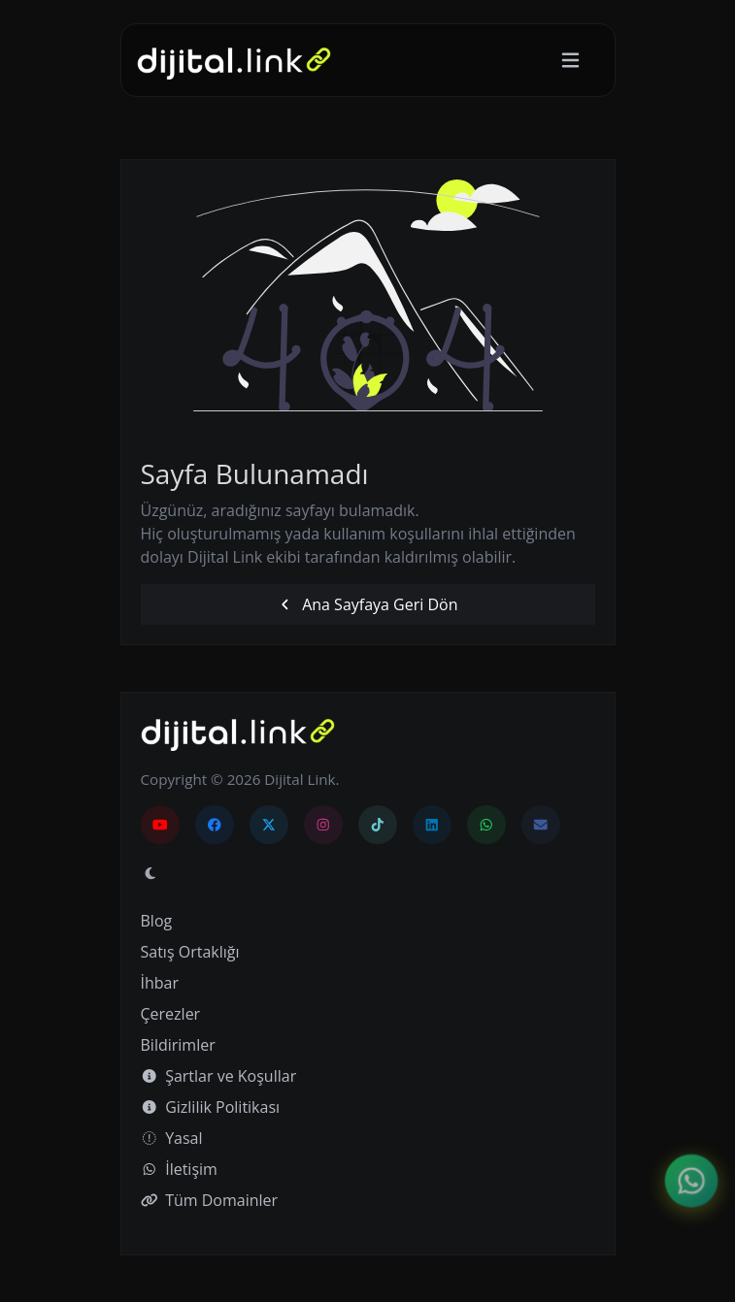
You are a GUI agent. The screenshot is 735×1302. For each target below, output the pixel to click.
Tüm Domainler (210, 1200)
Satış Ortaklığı (190, 951)
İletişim (179, 1169)
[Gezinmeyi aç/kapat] (570, 61)
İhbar (160, 982)
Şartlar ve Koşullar (219, 1076)
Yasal (172, 1138)
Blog (157, 920)
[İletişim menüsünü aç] (691, 1181)
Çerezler (171, 1014)
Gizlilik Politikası (211, 1107)
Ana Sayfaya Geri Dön (367, 604)
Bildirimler (178, 1045)
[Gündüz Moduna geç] (150, 873)
